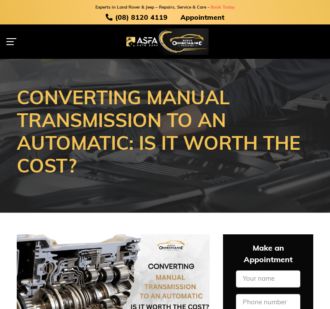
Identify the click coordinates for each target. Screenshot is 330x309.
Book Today (223, 7)
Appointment (202, 18)
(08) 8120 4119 (137, 17)
